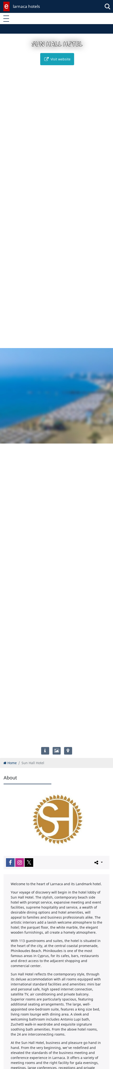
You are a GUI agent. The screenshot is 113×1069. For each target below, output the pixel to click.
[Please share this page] (98, 862)
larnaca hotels (26, 6)
